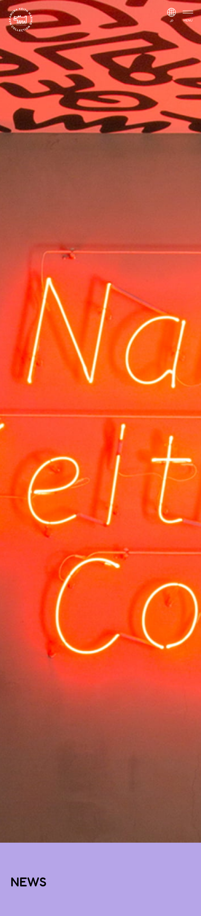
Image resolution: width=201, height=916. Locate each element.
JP (171, 21)
